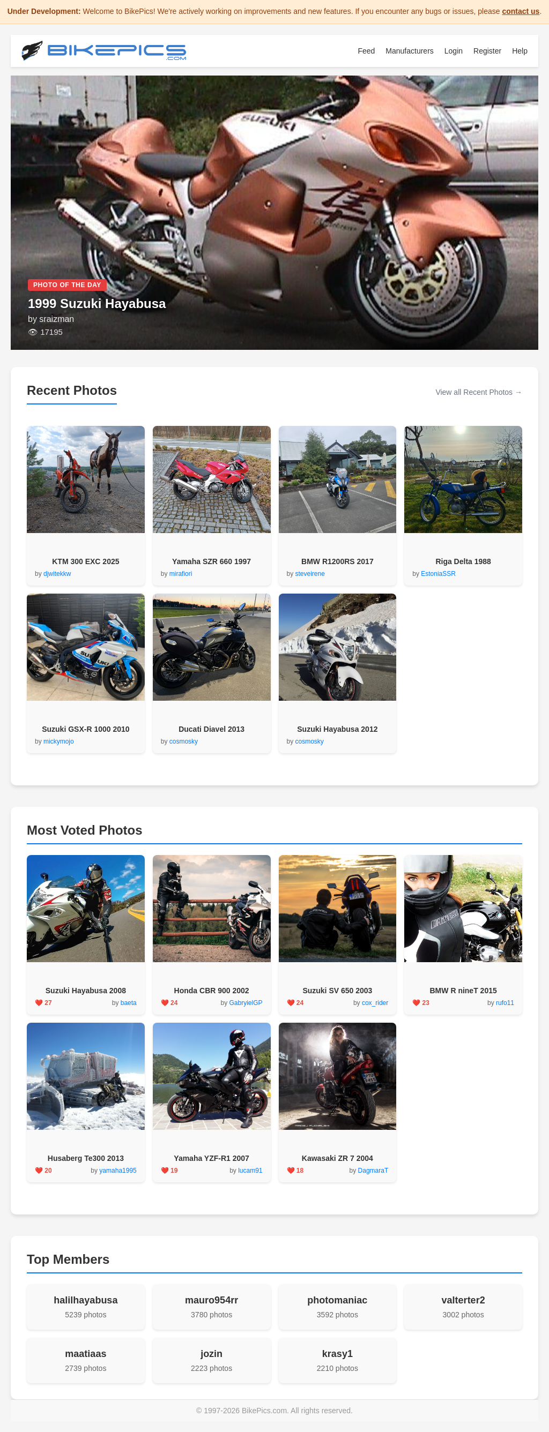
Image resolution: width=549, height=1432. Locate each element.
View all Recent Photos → (478, 392)
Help (520, 51)
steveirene (310, 574)
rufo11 (505, 1003)
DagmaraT (373, 1170)
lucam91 (250, 1170)
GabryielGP (245, 1003)
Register (487, 51)
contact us (520, 11)
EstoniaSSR (438, 574)
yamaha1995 (117, 1170)
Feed (366, 51)
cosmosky (183, 741)
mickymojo (58, 741)
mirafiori (180, 574)
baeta (129, 1003)
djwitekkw (57, 574)
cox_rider (375, 1003)
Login (453, 51)
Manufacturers (409, 51)
